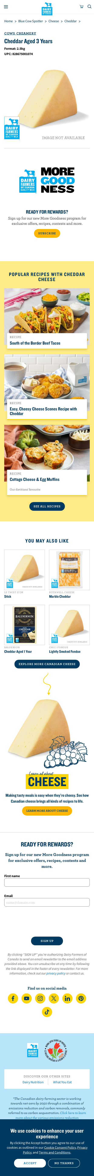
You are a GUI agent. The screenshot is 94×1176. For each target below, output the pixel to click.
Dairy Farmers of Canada (47, 8)
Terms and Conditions (54, 1152)
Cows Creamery (20, 33)
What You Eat (62, 1082)
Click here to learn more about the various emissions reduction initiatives (50, 1117)
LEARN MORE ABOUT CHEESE (47, 810)
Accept (30, 1163)
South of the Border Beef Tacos (35, 343)
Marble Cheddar (60, 596)
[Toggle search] (89, 7)
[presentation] (47, 921)
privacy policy (56, 973)
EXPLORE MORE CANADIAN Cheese (47, 664)
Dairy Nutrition (33, 1082)
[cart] (81, 7)
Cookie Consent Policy (60, 1147)
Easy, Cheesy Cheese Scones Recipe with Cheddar (43, 411)
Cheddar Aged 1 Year (18, 651)
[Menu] (6, 7)
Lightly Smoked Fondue (64, 651)
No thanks (64, 1163)
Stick (7, 596)
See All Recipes (47, 506)
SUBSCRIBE (47, 233)
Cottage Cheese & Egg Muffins (35, 479)
